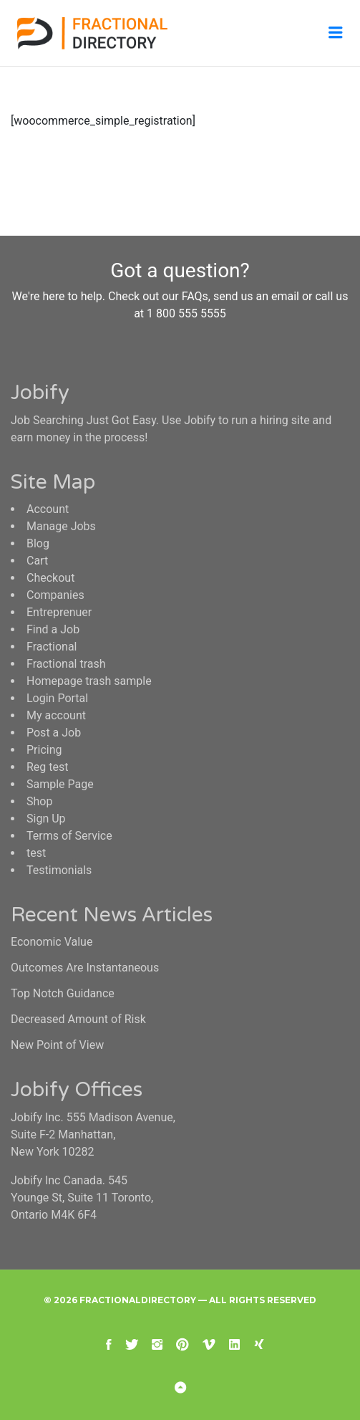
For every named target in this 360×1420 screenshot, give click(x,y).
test (36, 853)
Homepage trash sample (89, 681)
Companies (55, 595)
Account (47, 509)
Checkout (50, 578)
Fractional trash (66, 664)
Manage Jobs (61, 526)
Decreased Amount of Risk (78, 1019)
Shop (39, 801)
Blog (37, 543)
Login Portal (57, 698)
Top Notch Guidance (63, 993)
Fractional (51, 646)
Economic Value (51, 942)
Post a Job (53, 732)
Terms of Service (69, 836)
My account (56, 715)
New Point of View (57, 1045)
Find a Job (52, 629)
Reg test (47, 767)
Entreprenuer (59, 612)
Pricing (44, 750)
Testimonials (59, 870)
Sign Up (46, 818)
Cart (37, 560)
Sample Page (60, 784)
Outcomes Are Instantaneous (85, 967)
